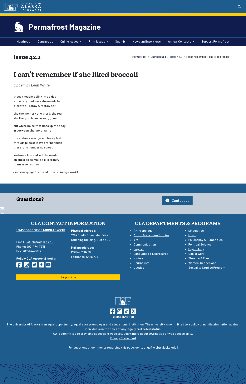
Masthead (22, 41)
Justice (139, 267)
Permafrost (139, 56)
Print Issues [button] (97, 41)
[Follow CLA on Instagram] (28, 266)
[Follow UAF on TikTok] (126, 311)
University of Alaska (26, 324)
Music (192, 235)
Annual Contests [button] (179, 41)
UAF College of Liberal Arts (40, 230)
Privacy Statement (123, 338)
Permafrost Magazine (65, 26)
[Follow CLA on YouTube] (49, 266)
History (139, 258)
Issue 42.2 (176, 56)
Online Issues (158, 56)
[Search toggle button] (239, 6)
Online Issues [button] (69, 41)
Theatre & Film (198, 258)
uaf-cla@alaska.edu (39, 242)
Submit (119, 41)
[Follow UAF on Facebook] (112, 311)
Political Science (200, 244)
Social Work (196, 253)
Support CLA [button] (68, 277)
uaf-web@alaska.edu (161, 347)
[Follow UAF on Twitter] (133, 311)
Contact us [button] (177, 200)
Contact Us (44, 41)
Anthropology (143, 230)
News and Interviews (146, 41)
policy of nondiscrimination (210, 324)
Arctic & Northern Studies (151, 235)
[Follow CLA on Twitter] (35, 266)
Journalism (141, 263)
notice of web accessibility (173, 333)
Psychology (196, 249)
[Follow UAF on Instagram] (119, 311)
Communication (145, 244)
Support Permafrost (214, 41)
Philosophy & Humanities (205, 239)
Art (136, 239)
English (139, 249)
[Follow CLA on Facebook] (20, 266)
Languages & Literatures (151, 253)
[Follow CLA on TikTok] (42, 266)
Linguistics (196, 230)
